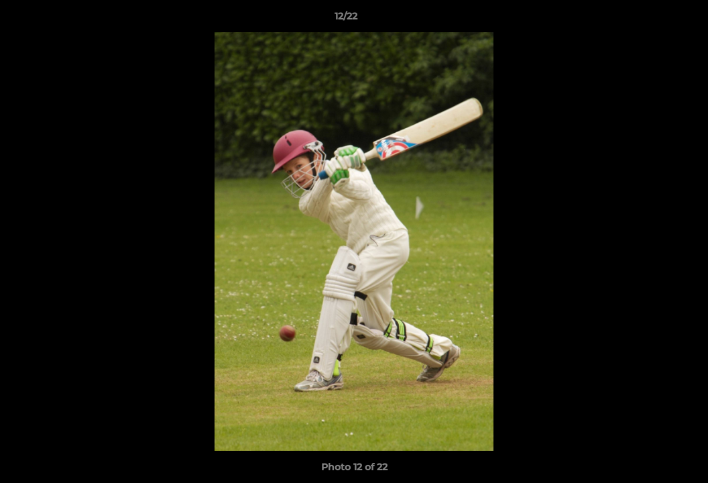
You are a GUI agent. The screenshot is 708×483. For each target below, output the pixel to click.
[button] (652, 19)
